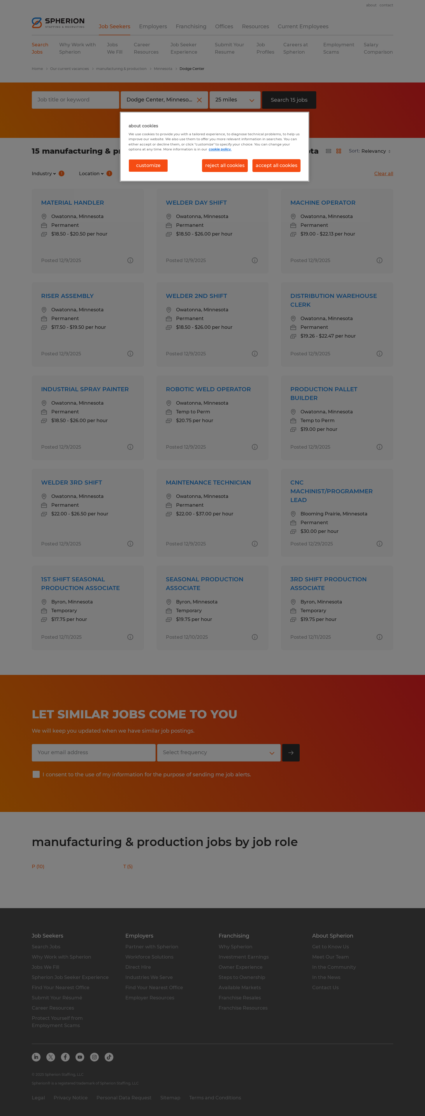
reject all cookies (225, 165)
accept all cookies (276, 165)
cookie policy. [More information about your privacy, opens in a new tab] (220, 149)
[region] (214, 147)
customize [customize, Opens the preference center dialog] (148, 165)
